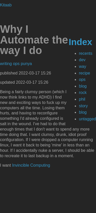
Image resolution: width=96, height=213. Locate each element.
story (83, 106)
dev (82, 60)
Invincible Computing (31, 165)
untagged (87, 119)
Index (80, 42)
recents (85, 53)
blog (83, 86)
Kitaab (6, 5)
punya (26, 63)
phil (82, 99)
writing (6, 63)
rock (83, 92)
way (82, 66)
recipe (84, 73)
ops (82, 79)
